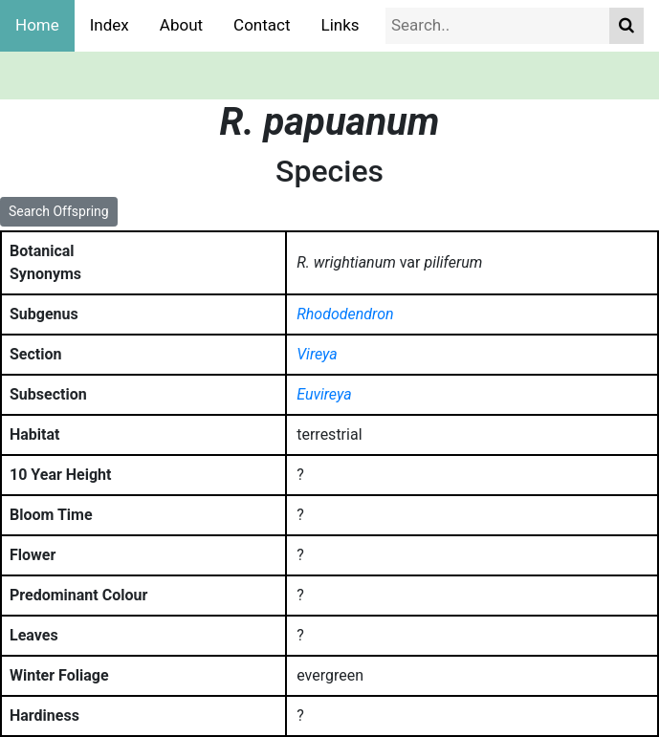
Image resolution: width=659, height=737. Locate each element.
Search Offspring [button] (59, 211)
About (181, 24)
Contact (261, 24)
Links (340, 24)
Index (109, 24)
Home (37, 24)
